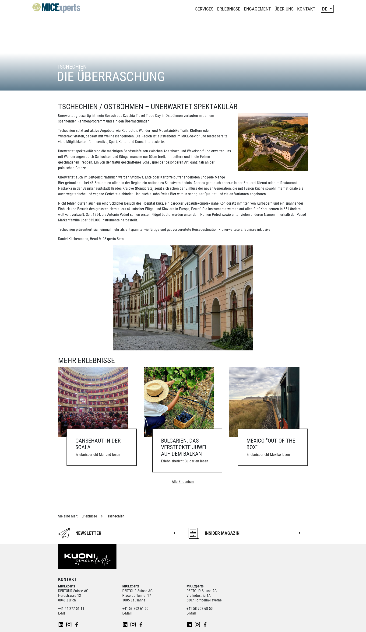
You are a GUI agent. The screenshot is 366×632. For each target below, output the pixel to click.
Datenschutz (91, 623)
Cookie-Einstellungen (148, 623)
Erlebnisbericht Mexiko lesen (268, 385)
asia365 (64, 577)
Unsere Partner (75, 570)
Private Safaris (125, 581)
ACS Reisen (85, 577)
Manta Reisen (97, 581)
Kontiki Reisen (222, 577)
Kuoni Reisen (277, 577)
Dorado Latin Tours (133, 577)
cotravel (106, 577)
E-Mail (62, 544)
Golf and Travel (165, 577)
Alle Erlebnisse (183, 412)
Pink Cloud (151, 581)
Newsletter (66, 623)
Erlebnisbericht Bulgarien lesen (184, 392)
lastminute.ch (70, 581)
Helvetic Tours (194, 577)
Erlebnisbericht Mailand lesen (97, 385)
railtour (171, 581)
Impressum (116, 623)
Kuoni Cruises (249, 577)
